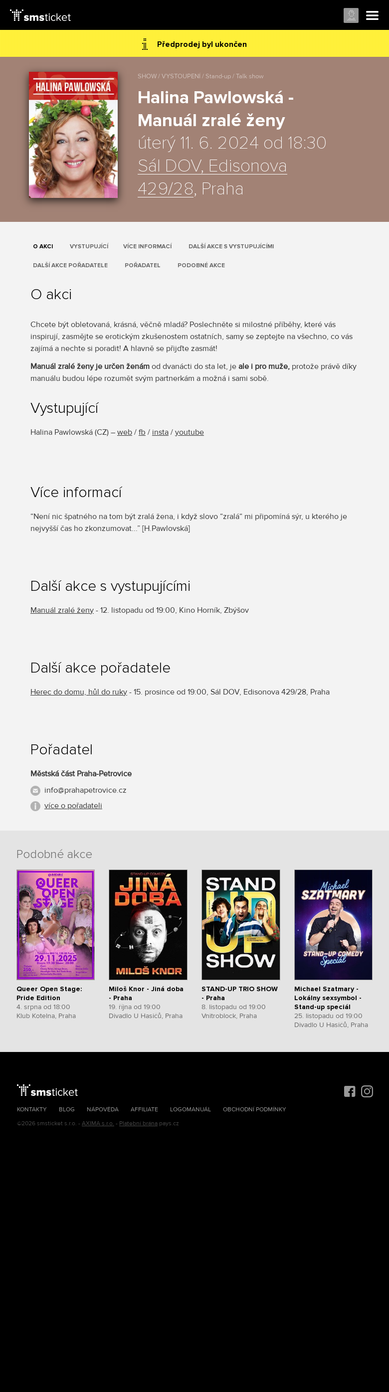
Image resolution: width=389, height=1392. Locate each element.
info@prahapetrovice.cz (85, 790)
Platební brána (138, 1123)
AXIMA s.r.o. (98, 1123)
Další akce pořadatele (70, 265)
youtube (189, 432)
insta (160, 432)
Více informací (147, 246)
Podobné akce (201, 265)
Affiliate (144, 1109)
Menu (372, 16)
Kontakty (32, 1109)
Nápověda (103, 1109)
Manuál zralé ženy (62, 610)
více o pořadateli (73, 806)
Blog (67, 1109)
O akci (43, 246)
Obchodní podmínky (254, 1109)
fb (142, 432)
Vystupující (89, 246)
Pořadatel (143, 265)
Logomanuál (190, 1109)
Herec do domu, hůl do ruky (78, 692)
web (124, 432)
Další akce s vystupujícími (231, 246)
